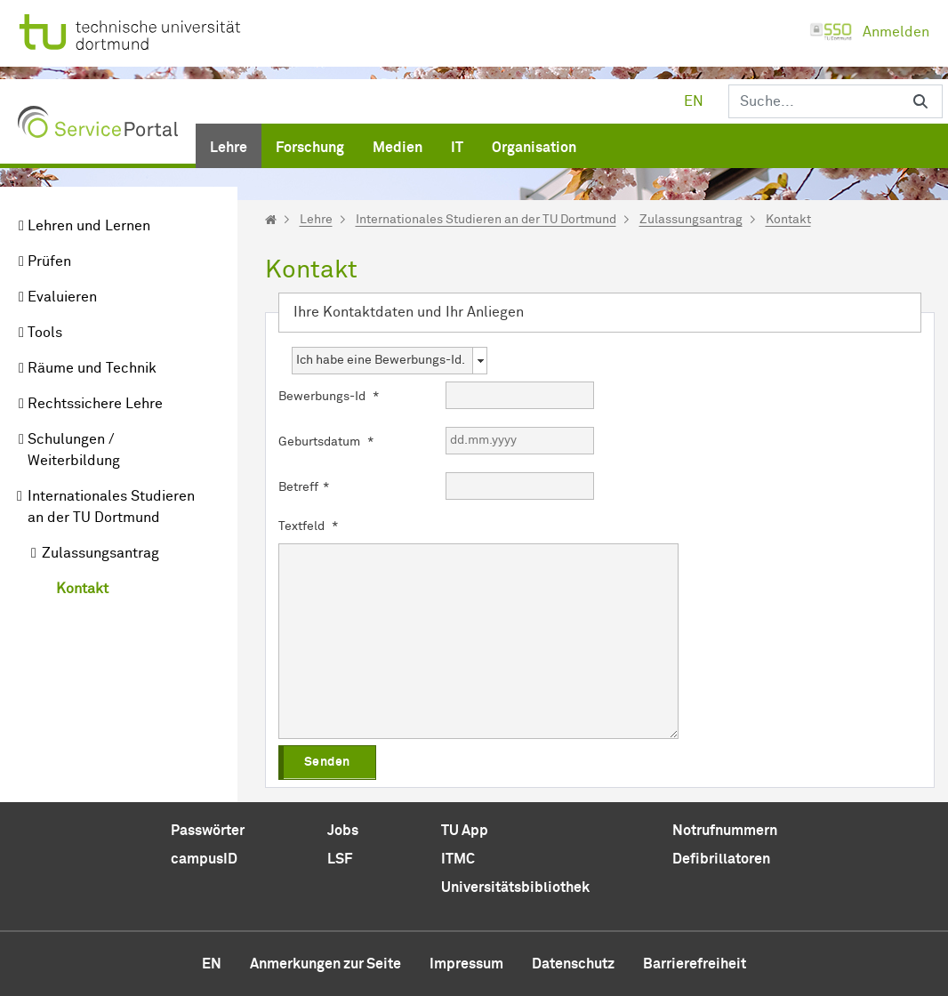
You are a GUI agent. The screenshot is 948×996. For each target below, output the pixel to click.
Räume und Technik (92, 368)
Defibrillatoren (721, 859)
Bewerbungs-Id (329, 396)
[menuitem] (228, 144)
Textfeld (308, 526)
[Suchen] (813, 101)
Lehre (316, 219)
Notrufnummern (724, 830)
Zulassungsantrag (100, 553)
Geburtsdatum (326, 442)
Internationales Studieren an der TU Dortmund (111, 507)
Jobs (342, 830)
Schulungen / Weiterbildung (74, 450)
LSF (339, 859)
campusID (204, 859)
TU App (464, 830)
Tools (45, 332)
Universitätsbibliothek (515, 887)
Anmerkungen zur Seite (325, 964)
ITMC (458, 859)
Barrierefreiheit (694, 964)
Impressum (466, 964)
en (693, 101)
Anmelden (869, 32)
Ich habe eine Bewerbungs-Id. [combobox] (380, 360)
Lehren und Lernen (89, 226)
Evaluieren (62, 297)
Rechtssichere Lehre (95, 404)
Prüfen (49, 261)
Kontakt (82, 589)
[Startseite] (271, 219)
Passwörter (208, 830)
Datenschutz (573, 964)
